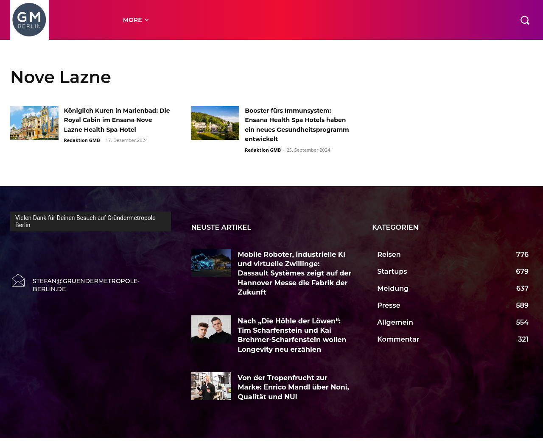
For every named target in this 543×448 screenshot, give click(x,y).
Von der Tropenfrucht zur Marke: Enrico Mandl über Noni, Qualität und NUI (293, 396)
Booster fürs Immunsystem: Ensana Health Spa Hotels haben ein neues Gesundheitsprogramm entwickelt (294, 129)
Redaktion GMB (82, 150)
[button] (525, 20)
